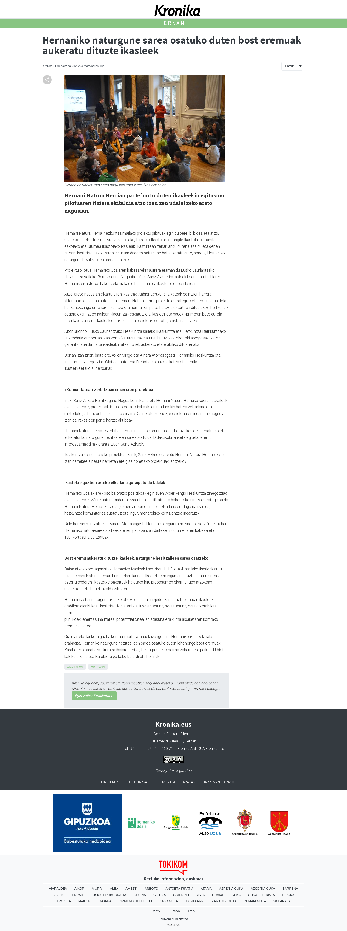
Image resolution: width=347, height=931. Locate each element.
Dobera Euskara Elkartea (173, 734)
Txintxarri (195, 901)
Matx (156, 911)
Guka (236, 895)
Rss (245, 782)
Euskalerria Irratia (108, 895)
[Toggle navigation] (45, 10)
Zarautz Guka (224, 901)
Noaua (105, 901)
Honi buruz (109, 782)
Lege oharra (136, 782)
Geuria (140, 895)
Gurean (174, 911)
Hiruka (288, 895)
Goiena (159, 895)
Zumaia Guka (255, 901)
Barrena (290, 888)
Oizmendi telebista (136, 901)
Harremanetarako (218, 782)
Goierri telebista (189, 895)
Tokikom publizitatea (173, 919)
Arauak (189, 782)
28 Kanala (282, 901)
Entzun (289, 66)
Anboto (151, 888)
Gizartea (75, 667)
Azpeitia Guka (231, 888)
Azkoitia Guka (263, 888)
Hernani (173, 22)
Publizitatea (164, 782)
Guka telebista (261, 895)
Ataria (206, 888)
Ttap (191, 911)
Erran (77, 895)
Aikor (79, 888)
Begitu (59, 895)
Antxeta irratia (179, 888)
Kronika (64, 901)
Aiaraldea (58, 888)
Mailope (85, 901)
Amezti (131, 888)
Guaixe (218, 895)
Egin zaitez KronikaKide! (94, 696)
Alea (114, 888)
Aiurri (97, 888)
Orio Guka (169, 901)
